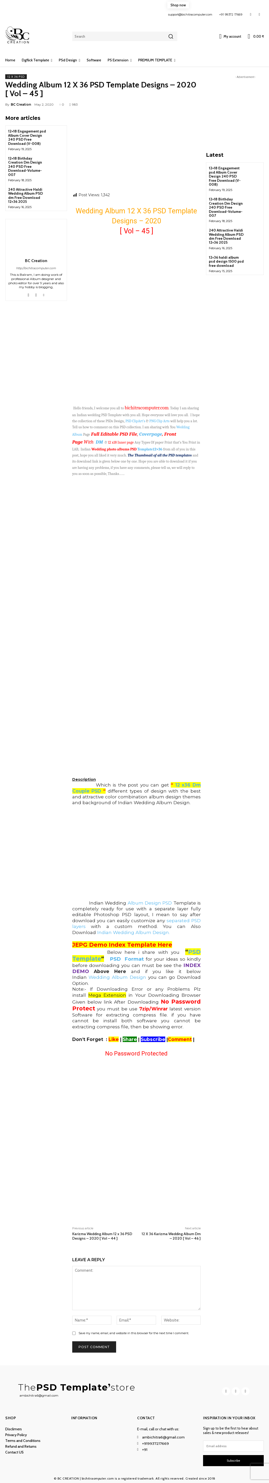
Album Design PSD (149, 903)
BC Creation (21, 104)
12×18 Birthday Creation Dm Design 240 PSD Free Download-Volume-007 (25, 166)
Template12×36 (149, 449)
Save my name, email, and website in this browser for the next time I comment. (134, 1333)
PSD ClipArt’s (135, 421)
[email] (233, 1446)
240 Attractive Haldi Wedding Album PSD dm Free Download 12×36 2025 (25, 195)
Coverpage (150, 434)
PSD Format (127, 959)
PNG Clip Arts (159, 421)
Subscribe (233, 1460)
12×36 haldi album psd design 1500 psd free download (226, 261)
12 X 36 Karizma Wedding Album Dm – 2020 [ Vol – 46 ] (171, 1236)
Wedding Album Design (117, 977)
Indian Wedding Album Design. (133, 932)
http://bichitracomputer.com (36, 268)
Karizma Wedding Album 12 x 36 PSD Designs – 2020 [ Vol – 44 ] (102, 1236)
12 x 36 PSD (16, 76)
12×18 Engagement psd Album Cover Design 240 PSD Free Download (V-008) (27, 137)
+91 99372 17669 (230, 14)
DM (99, 442)
